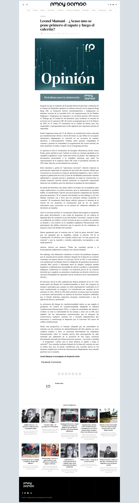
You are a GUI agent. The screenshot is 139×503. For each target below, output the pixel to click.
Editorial (35, 10)
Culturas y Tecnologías (73, 10)
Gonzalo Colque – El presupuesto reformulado (50, 426)
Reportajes (85, 10)
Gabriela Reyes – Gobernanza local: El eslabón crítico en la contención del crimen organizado (69, 463)
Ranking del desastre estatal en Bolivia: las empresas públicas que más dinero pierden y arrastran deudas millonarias (69, 427)
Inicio (28, 10)
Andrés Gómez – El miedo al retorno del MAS (89, 460)
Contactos (60, 10)
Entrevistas (51, 10)
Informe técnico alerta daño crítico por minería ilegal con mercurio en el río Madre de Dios (108, 427)
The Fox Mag (48, 497)
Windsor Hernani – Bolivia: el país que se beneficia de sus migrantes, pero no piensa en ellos (108, 462)
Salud (110, 10)
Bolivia (94, 10)
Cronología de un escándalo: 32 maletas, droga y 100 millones (30, 461)
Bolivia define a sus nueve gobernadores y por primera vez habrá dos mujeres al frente (50, 461)
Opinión (42, 10)
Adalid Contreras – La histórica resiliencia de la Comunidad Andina (30, 426)
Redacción (49, 33)
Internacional (102, 10)
